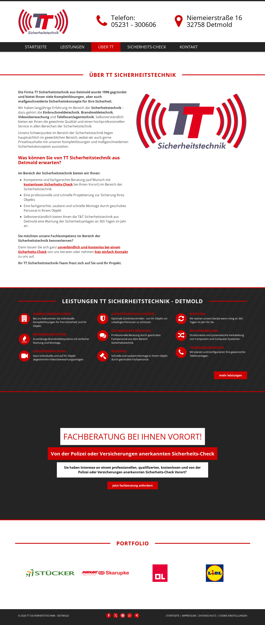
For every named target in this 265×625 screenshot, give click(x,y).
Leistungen (72, 47)
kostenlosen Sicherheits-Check (48, 184)
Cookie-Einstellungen (233, 615)
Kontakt (189, 47)
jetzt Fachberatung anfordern (133, 485)
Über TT (106, 47)
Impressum (189, 615)
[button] (108, 615)
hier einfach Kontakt (111, 252)
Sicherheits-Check (146, 47)
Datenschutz (207, 615)
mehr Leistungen (230, 375)
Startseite (36, 47)
